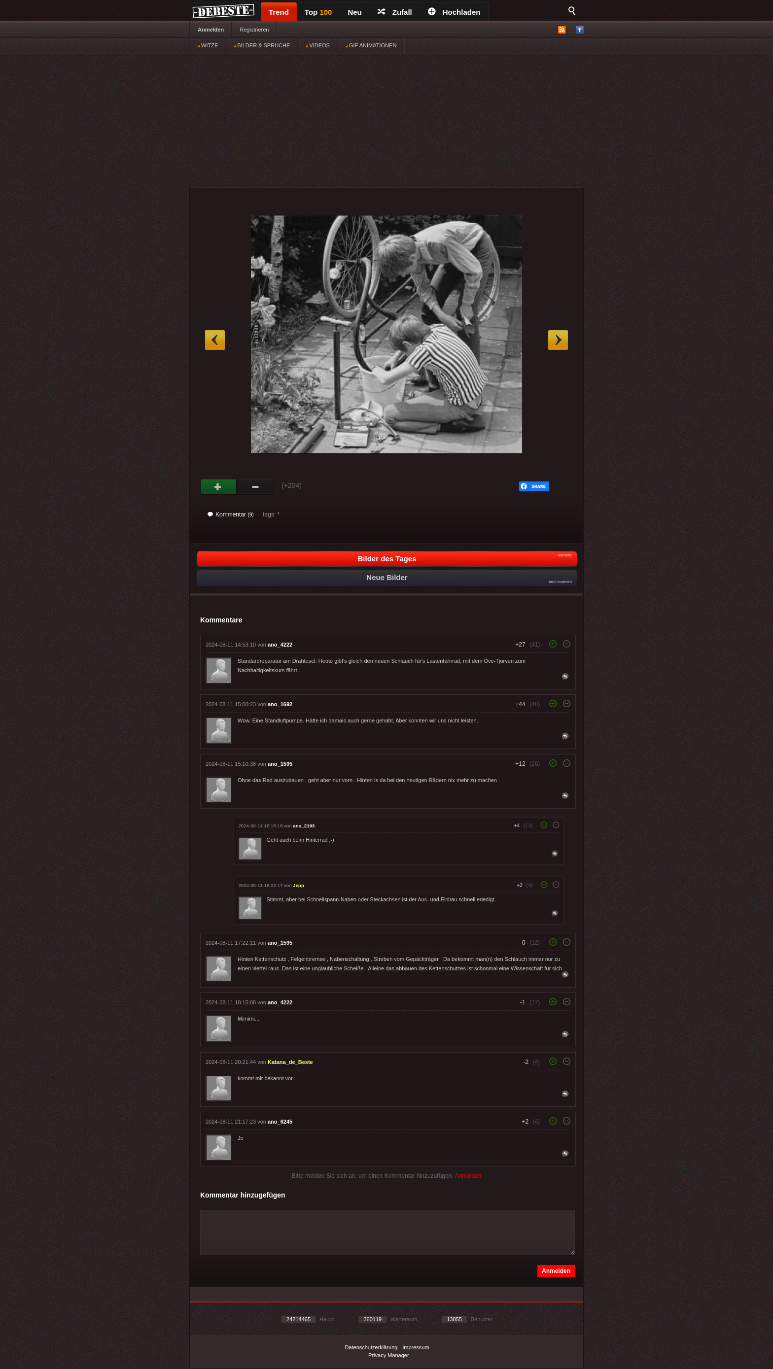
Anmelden (211, 30)
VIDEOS (318, 45)
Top (318, 12)
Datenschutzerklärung (371, 1347)
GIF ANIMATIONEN (371, 45)
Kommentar (231, 514)
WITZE (208, 45)
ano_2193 (304, 825)
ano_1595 (280, 764)
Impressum (415, 1347)
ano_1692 (280, 704)
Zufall (395, 12)
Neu (354, 12)
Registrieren (254, 30)
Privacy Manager (388, 1355)
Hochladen (454, 12)
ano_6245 (280, 1122)
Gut (218, 487)
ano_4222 (280, 645)
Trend (279, 12)
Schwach (255, 487)
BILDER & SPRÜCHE (262, 45)
